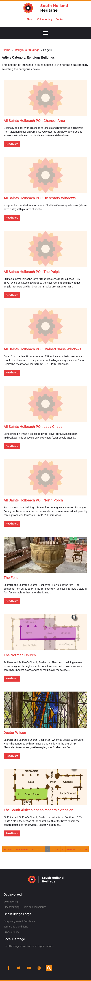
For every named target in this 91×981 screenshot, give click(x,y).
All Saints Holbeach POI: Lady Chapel (33, 426)
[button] (46, 33)
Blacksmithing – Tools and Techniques (25, 907)
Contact (60, 19)
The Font (11, 577)
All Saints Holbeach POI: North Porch (33, 500)
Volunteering (44, 19)
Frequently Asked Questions (19, 921)
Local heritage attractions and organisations (28, 946)
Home (6, 50)
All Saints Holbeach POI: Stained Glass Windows (42, 349)
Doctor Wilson (15, 732)
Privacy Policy (11, 932)
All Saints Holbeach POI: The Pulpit (32, 272)
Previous (22, 849)
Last (83, 849)
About (30, 19)
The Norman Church (20, 655)
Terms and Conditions (16, 926)
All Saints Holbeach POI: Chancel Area (34, 120)
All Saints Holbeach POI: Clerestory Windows (40, 198)
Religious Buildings (27, 50)
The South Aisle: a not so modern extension (38, 810)
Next (71, 849)
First (8, 849)
